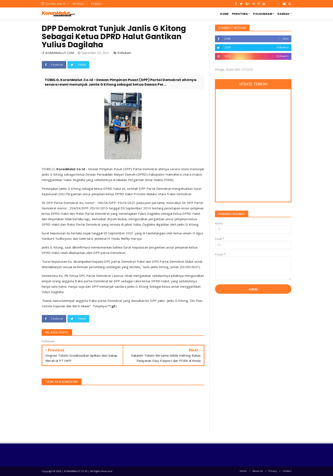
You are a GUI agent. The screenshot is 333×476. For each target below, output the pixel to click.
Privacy (272, 471)
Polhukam (124, 53)
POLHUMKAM (262, 14)
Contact (287, 471)
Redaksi (96, 3)
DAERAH (283, 14)
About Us (257, 471)
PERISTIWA (240, 14)
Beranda (78, 3)
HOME (224, 14)
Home (243, 471)
